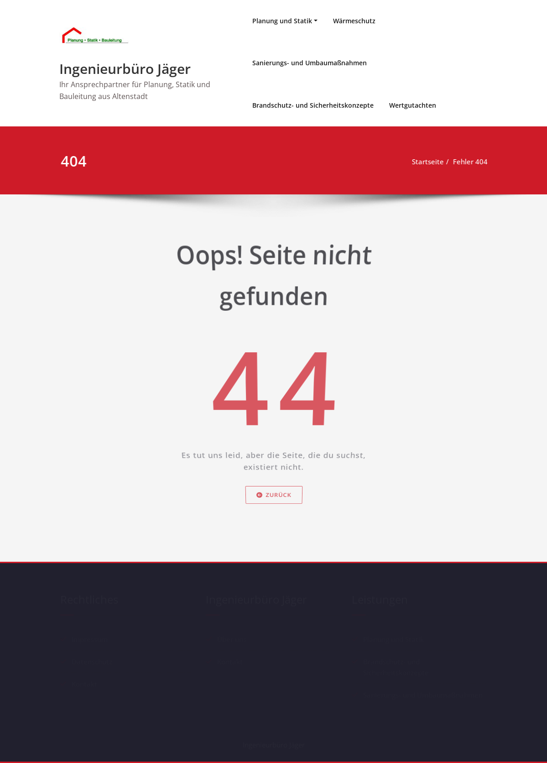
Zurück (273, 504)
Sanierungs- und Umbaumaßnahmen (309, 62)
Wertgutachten (412, 105)
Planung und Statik (282, 20)
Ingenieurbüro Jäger (125, 68)
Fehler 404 (473, 161)
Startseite (431, 161)
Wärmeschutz (354, 20)
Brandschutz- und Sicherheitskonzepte (313, 105)
